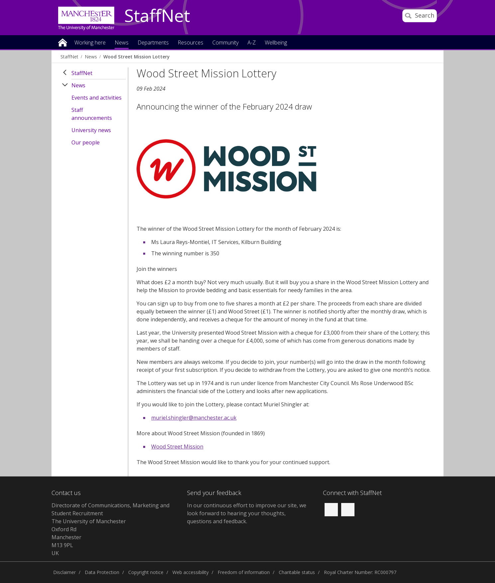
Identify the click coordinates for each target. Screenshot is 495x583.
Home (62, 42)
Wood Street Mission (177, 446)
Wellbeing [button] (276, 43)
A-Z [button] (252, 43)
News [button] (122, 43)
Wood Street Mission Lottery (136, 56)
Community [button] (225, 43)
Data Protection (102, 572)
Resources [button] (190, 43)
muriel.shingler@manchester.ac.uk (194, 417)
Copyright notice (145, 572)
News (91, 56)
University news (91, 130)
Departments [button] (153, 43)
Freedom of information (244, 572)
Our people (85, 142)
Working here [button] (90, 43)
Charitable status (297, 572)
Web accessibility (190, 572)
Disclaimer (64, 572)
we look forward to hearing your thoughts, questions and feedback (246, 513)
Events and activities (96, 97)
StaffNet (157, 16)
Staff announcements (91, 114)
